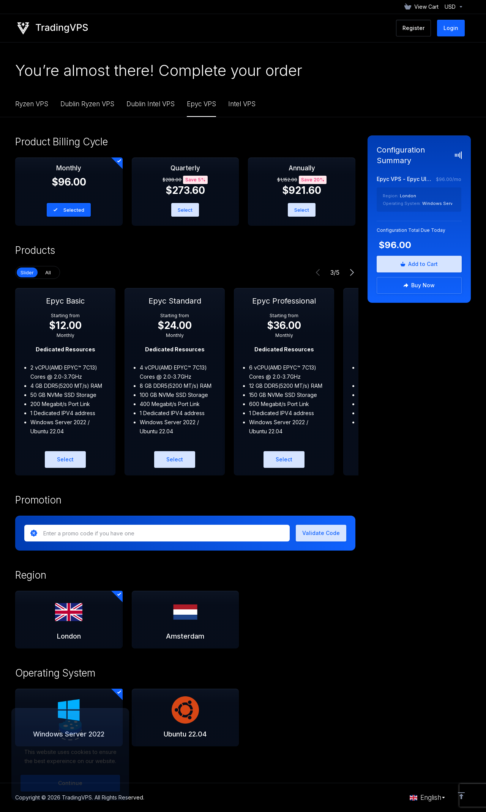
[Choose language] (428, 797)
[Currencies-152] (452, 7)
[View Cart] (421, 7)
